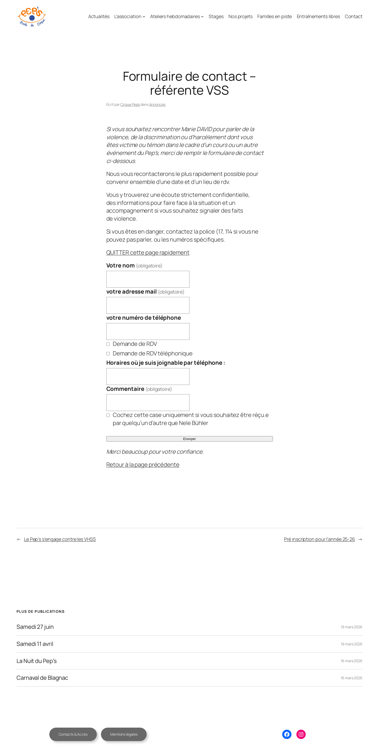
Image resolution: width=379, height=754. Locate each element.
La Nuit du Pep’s (37, 661)
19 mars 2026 (351, 626)
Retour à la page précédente (142, 464)
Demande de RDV (135, 344)
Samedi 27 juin (35, 627)
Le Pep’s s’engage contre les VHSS (60, 539)
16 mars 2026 (351, 660)
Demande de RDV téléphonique (153, 353)
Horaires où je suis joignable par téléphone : (166, 363)
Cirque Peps (130, 104)
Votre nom (134, 265)
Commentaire (139, 389)
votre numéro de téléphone (143, 318)
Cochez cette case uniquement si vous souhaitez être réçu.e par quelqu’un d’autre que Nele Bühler (191, 419)
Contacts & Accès (73, 734)
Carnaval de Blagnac (42, 678)
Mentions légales (123, 734)
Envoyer (189, 439)
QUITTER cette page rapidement (148, 252)
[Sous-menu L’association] (144, 16)
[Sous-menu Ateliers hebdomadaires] (202, 16)
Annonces (157, 104)
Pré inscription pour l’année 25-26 (319, 539)
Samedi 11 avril (35, 644)
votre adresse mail (145, 291)
